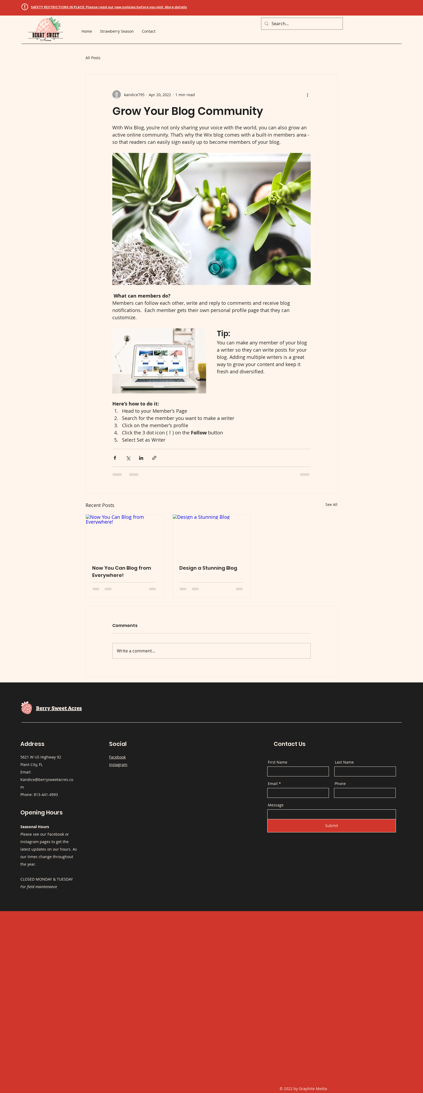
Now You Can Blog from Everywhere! (121, 572)
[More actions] (307, 94)
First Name (277, 762)
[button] (109, 7)
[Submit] (331, 825)
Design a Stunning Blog (208, 568)
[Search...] (301, 23)
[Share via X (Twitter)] (128, 457)
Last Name (344, 762)
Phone (340, 784)
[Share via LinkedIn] (141, 457)
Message (276, 805)
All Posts (93, 57)
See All (331, 504)
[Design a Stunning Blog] (211, 536)
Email (273, 784)
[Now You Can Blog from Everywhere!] (124, 536)
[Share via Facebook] (114, 457)
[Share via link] (154, 457)
